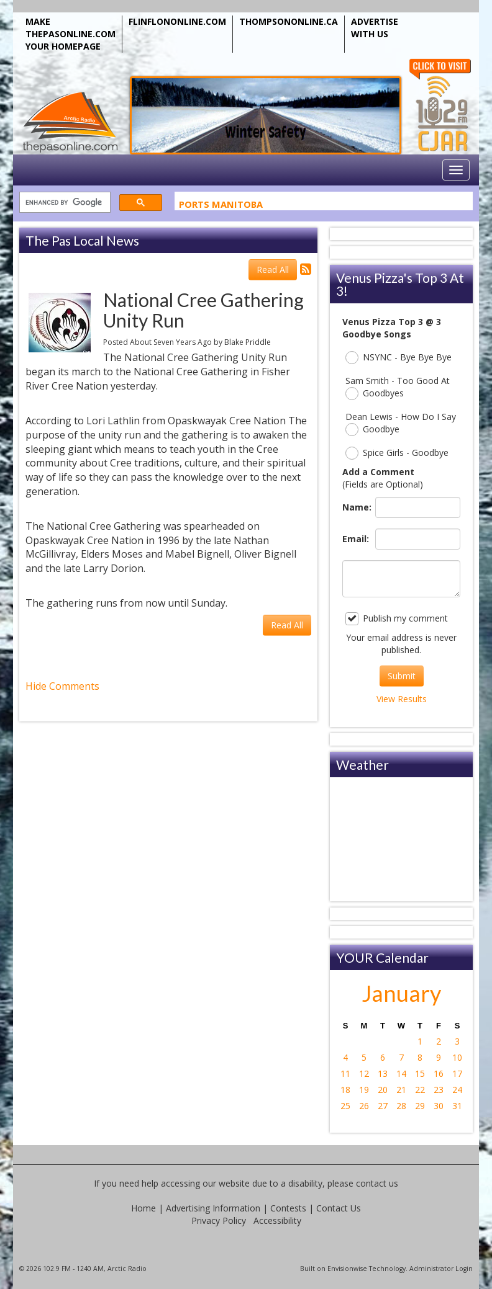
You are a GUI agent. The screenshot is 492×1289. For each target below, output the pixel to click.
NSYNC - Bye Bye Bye (398, 357)
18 (345, 1089)
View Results (401, 699)
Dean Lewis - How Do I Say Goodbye (400, 423)
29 (420, 1106)
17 (457, 1073)
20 (383, 1089)
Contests (288, 1208)
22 (420, 1089)
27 (383, 1106)
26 (364, 1106)
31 (457, 1106)
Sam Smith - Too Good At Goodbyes (397, 387)
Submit (402, 676)
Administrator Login (441, 1268)
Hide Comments (62, 686)
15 (420, 1073)
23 (439, 1089)
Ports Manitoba (221, 206)
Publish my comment (396, 618)
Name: (355, 507)
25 (345, 1106)
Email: (355, 539)
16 (439, 1073)
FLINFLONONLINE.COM (177, 21)
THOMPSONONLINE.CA (288, 21)
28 (401, 1106)
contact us (377, 1183)
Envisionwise (347, 1268)
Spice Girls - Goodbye (397, 453)
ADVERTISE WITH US (374, 28)
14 (401, 1073)
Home (143, 1208)
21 (401, 1089)
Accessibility (277, 1220)
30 (439, 1106)
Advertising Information (213, 1208)
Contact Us (338, 1208)
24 (457, 1089)
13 (383, 1073)
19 (364, 1089)
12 (364, 1073)
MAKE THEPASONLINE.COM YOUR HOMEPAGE (70, 34)
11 (345, 1073)
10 (457, 1057)
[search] (63, 202)
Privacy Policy (218, 1220)
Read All (273, 269)
